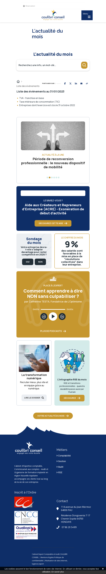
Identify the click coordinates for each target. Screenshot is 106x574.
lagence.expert (38, 564)
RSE (59, 472)
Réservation (29, 6)
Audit (60, 467)
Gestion (61, 461)
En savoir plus (57, 572)
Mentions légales (47, 557)
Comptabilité (64, 455)
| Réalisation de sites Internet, (55, 560)
